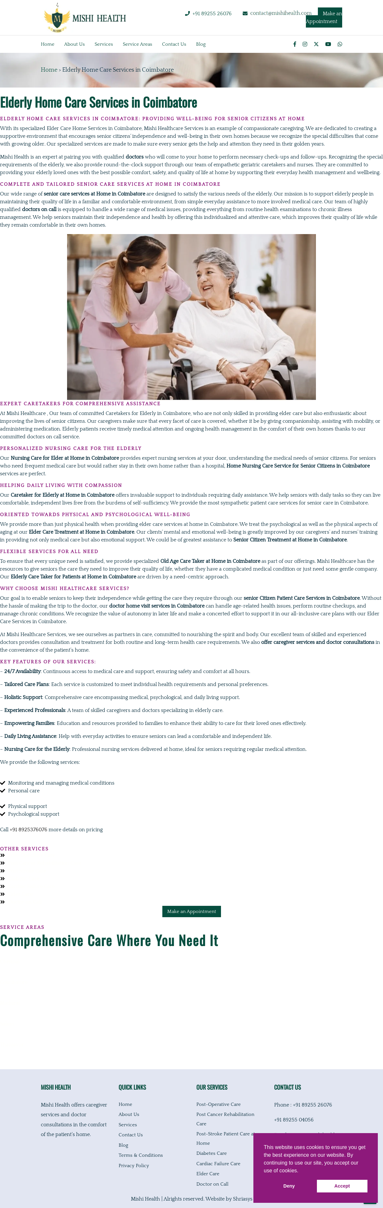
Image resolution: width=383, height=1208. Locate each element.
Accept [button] (342, 1186)
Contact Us (131, 1135)
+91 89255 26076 (212, 14)
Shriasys (242, 1199)
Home (47, 44)
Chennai (9, 962)
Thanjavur (12, 1045)
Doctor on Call (212, 1184)
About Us (129, 1114)
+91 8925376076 (28, 830)
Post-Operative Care (218, 1104)
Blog (201, 44)
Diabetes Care (211, 1153)
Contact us (174, 44)
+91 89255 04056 (294, 1120)
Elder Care (207, 1174)
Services (104, 44)
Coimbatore (14, 982)
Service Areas (137, 44)
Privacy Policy (134, 1165)
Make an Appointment (324, 17)
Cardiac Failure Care (218, 1164)
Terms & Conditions (141, 1155)
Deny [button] (289, 1186)
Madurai (10, 1003)
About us (74, 44)
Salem (7, 1024)
